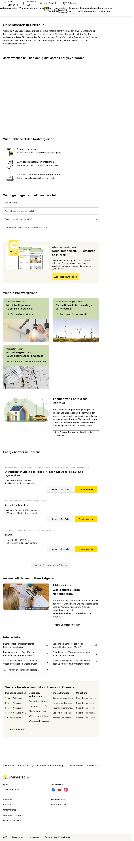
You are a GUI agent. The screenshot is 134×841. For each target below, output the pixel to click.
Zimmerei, (28, 501)
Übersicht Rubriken (12, 820)
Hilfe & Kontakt (58, 804)
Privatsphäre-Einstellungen (58, 837)
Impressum (35, 837)
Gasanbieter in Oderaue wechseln (26, 361)
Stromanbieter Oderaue (20, 314)
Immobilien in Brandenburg (47, 765)
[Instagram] (66, 790)
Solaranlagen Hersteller (47, 530)
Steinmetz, (19, 501)
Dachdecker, (10, 501)
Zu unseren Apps (11, 789)
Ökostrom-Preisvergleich (71, 314)
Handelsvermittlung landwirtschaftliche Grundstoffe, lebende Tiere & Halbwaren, (37, 467)
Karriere (7, 804)
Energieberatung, (11, 530)
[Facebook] (53, 790)
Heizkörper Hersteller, (28, 530)
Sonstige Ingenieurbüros (79, 467)
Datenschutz (18, 837)
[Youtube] (59, 790)
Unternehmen (9, 810)
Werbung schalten (12, 815)
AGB (5, 837)
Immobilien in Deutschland (16, 765)
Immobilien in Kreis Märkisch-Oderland (86, 765)
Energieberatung (40, 501)
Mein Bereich (47, 3)
